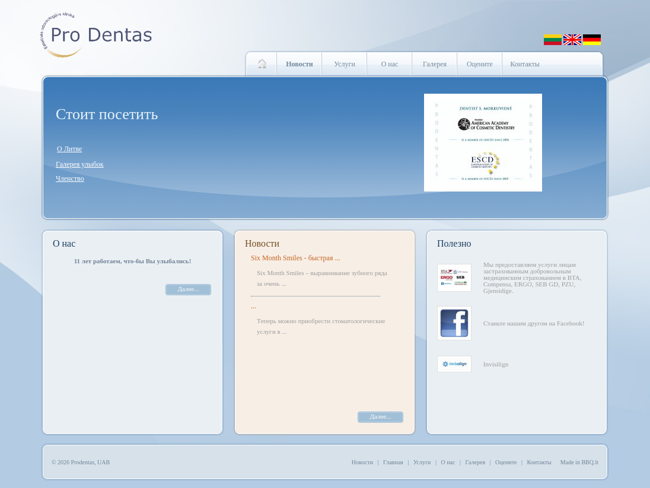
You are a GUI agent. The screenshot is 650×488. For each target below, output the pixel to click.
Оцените (480, 64)
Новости (262, 243)
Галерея (435, 64)
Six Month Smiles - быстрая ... (295, 258)
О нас (390, 64)
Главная (393, 462)
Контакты (525, 64)
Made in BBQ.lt (579, 462)
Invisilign (495, 364)
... (253, 306)
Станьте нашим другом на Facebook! (533, 323)
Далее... (188, 288)
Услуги (344, 64)
